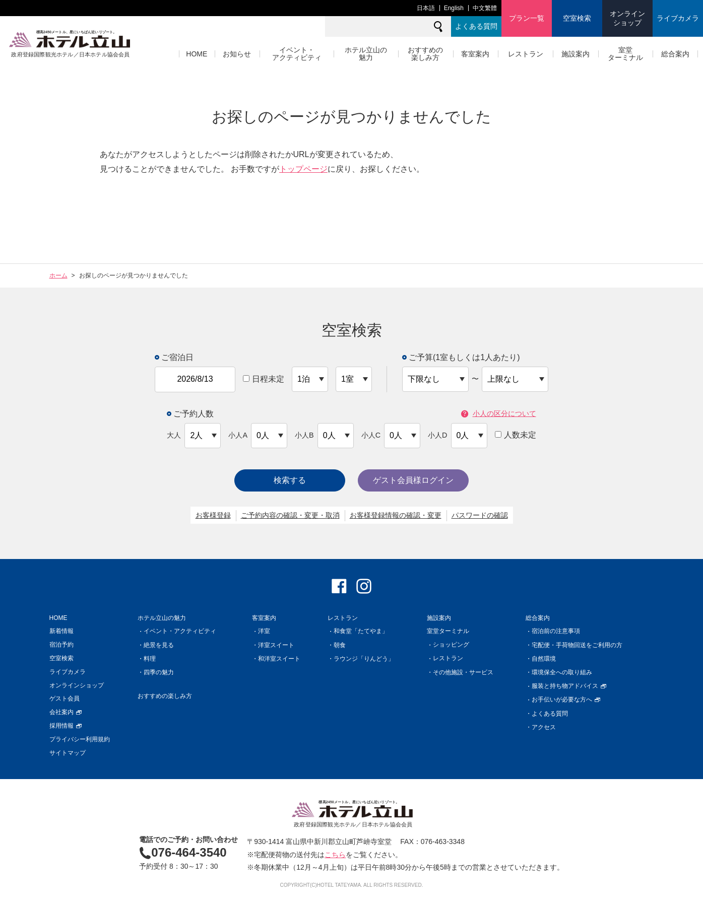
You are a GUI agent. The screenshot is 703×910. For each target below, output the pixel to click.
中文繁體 (485, 8)
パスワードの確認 (480, 515)
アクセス (544, 727)
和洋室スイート (279, 658)
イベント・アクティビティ (297, 53)
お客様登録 (213, 515)
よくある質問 (476, 26)
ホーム (58, 275)
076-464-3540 (182, 852)
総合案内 (675, 54)
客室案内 (475, 54)
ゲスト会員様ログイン (413, 480)
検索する (290, 480)
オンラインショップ (627, 18)
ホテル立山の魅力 (366, 53)
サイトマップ (67, 752)
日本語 (426, 8)
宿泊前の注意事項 (556, 631)
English (454, 8)
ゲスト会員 (64, 698)
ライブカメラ (678, 18)
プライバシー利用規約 (79, 739)
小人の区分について (498, 413)
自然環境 (544, 658)
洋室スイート (276, 645)
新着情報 (61, 631)
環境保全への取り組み (562, 672)
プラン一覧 (526, 18)
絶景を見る (159, 645)
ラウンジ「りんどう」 (364, 658)
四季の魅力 (159, 672)
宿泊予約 (61, 644)
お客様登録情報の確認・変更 (395, 515)
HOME (196, 54)
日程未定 (263, 379)
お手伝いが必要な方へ (566, 699)
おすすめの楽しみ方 (425, 53)
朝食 (340, 645)
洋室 (264, 631)
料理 (150, 658)
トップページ (303, 169)
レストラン (525, 54)
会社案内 (65, 712)
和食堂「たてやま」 (361, 631)
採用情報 (65, 725)
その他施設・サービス (463, 672)
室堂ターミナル (625, 53)
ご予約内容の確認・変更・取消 (290, 515)
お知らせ (237, 54)
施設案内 (575, 54)
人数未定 (515, 435)
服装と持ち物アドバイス (569, 685)
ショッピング (451, 644)
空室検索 (577, 18)
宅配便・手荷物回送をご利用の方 (577, 645)
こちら (335, 855)
